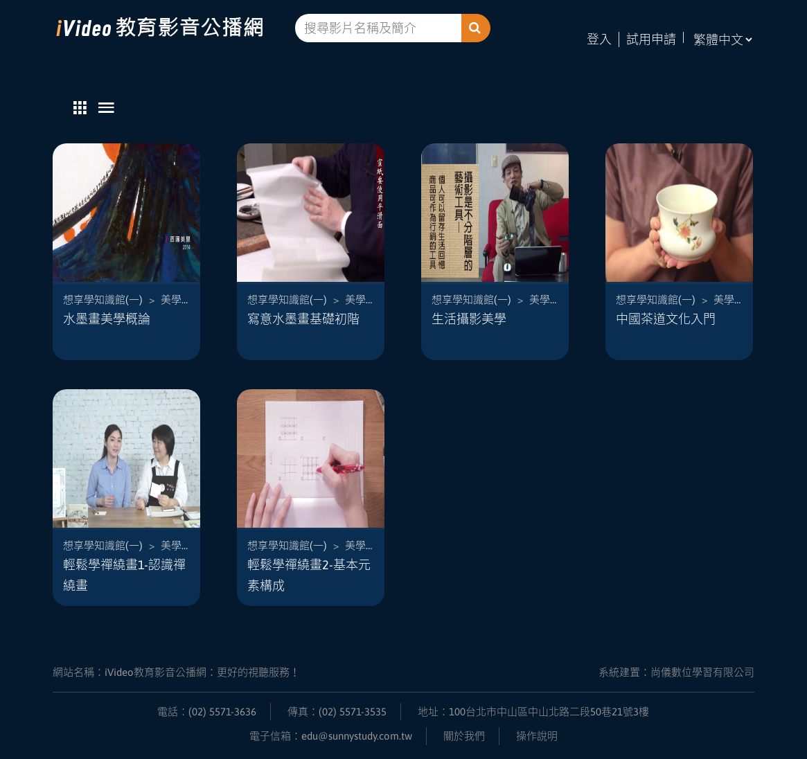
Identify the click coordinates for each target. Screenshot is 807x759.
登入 (599, 39)
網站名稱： (176, 672)
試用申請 (651, 39)
